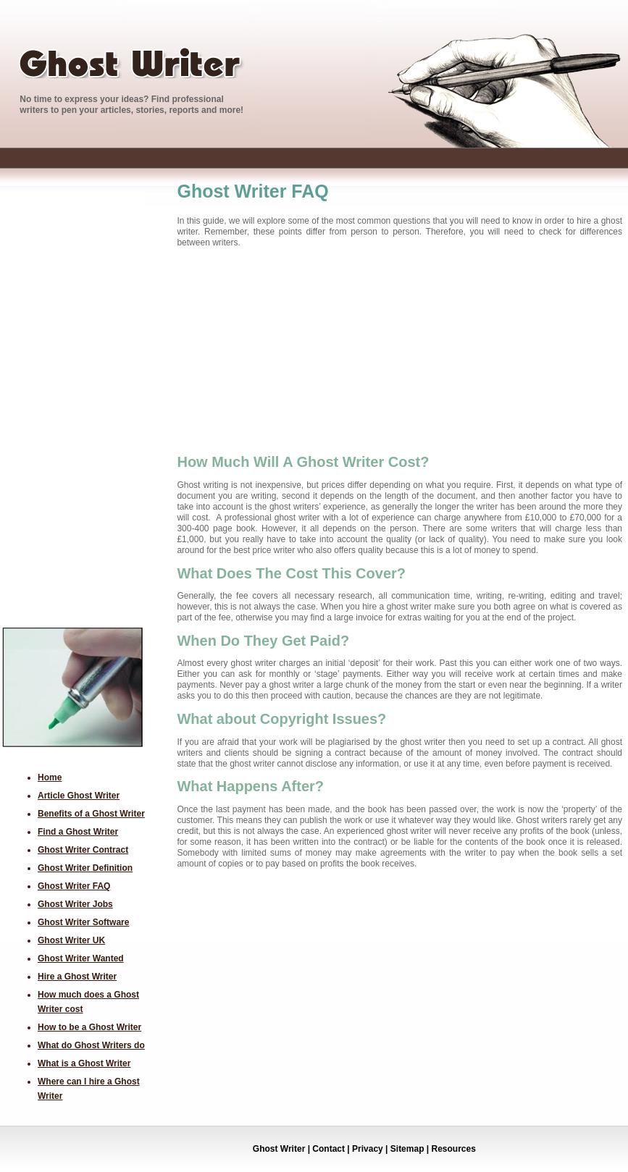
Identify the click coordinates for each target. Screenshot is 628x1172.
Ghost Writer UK (71, 940)
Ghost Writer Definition (85, 868)
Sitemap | (408, 1149)
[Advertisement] (58, 408)
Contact (327, 1149)
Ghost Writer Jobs (75, 904)
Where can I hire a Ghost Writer (89, 1088)
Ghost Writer (279, 1149)
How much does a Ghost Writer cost (88, 1002)
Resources (452, 1149)
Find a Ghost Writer (78, 832)
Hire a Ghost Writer (77, 976)
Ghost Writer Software (83, 922)
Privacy (366, 1149)
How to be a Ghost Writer (89, 1027)
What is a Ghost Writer (84, 1063)
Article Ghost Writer (79, 796)
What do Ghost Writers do (91, 1045)
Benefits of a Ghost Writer (91, 814)
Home (50, 777)
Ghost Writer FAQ (74, 886)
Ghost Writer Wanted (81, 958)
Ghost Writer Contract (83, 850)
